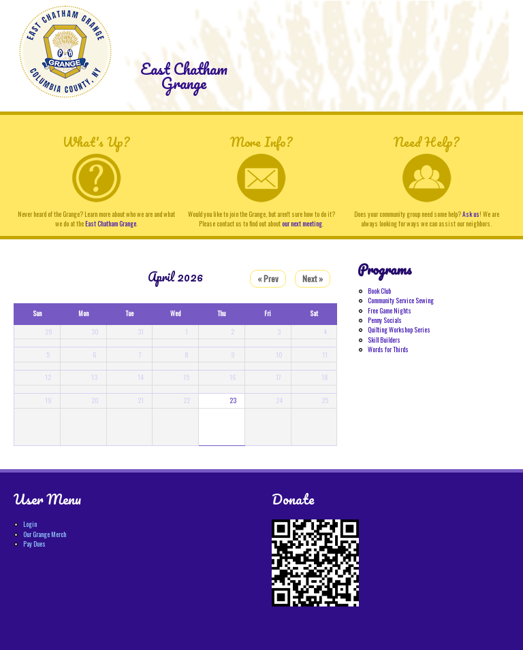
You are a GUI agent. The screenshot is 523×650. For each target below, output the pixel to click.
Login (30, 524)
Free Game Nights (389, 310)
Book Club (379, 291)
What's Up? (96, 141)
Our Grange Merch (44, 534)
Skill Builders (384, 340)
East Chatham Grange (183, 76)
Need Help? (426, 141)
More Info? (261, 141)
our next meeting (302, 223)
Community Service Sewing (401, 300)
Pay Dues (34, 544)
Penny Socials (385, 320)
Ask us (470, 214)
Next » (312, 278)
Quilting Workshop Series (399, 330)
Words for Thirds (388, 349)
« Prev (268, 278)
